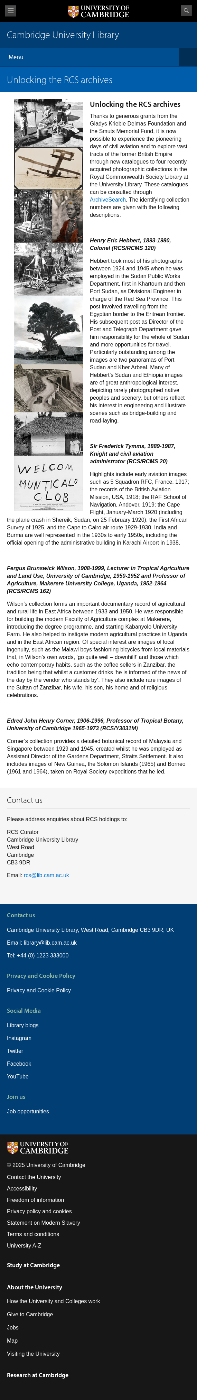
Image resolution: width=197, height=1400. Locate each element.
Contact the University (34, 1177)
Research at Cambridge (37, 1375)
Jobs (13, 1328)
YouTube (18, 1076)
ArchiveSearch (108, 200)
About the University (34, 1287)
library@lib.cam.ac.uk (50, 943)
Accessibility (22, 1189)
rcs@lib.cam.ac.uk (46, 875)
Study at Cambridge (33, 1265)
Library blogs (23, 1025)
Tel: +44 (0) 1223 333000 (37, 955)
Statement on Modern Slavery (43, 1223)
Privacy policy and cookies (39, 1211)
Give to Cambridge (30, 1314)
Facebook (19, 1064)
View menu (10, 11)
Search (186, 10)
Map (12, 1341)
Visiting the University (33, 1354)
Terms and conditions (33, 1234)
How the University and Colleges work (53, 1301)
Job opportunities (28, 1111)
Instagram (19, 1038)
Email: (15, 943)
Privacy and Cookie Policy (39, 990)
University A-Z (24, 1246)
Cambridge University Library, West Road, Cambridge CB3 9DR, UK (90, 930)
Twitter (15, 1051)
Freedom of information (35, 1200)
